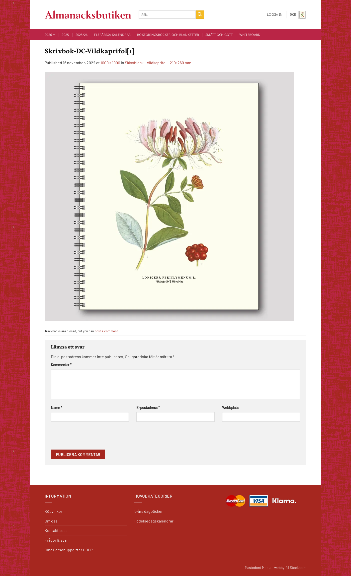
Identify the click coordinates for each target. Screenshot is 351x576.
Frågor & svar (56, 540)
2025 (65, 34)
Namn (56, 407)
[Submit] (200, 14)
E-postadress (148, 407)
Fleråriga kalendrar (112, 34)
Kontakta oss (56, 530)
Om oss (51, 520)
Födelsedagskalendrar (154, 520)
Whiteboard (250, 34)
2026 (50, 34)
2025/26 (82, 34)
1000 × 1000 (110, 62)
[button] (274, 14)
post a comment (106, 331)
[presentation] (89, 437)
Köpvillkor (53, 511)
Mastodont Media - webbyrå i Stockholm (275, 568)
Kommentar (61, 365)
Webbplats (230, 407)
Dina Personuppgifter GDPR (69, 549)
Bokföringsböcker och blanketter (168, 34)
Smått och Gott (219, 34)
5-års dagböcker (148, 511)
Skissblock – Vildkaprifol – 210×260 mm (158, 62)
